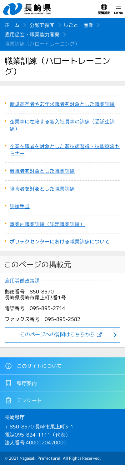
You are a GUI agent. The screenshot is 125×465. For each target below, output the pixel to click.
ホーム (12, 25)
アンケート (23, 400)
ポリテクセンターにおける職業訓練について (60, 241)
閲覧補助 (104, 9)
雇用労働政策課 (22, 281)
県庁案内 (21, 383)
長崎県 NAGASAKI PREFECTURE (27, 9)
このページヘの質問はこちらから (57, 334)
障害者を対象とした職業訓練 (42, 188)
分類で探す (42, 25)
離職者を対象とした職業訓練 (42, 171)
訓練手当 (20, 206)
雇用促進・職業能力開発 (32, 34)
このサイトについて (33, 366)
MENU (118, 9)
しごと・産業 (78, 25)
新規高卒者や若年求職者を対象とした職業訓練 (62, 104)
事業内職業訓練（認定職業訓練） (47, 224)
